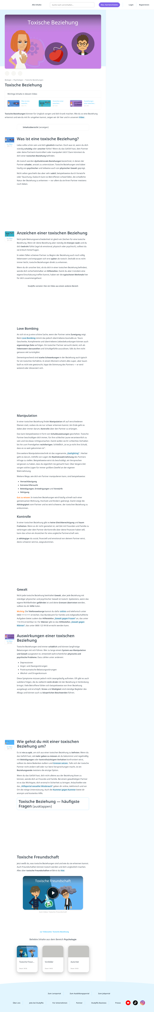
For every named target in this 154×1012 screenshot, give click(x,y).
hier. (63, 870)
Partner (77, 1003)
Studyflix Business (96, 1003)
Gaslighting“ (73, 453)
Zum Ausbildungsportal (77, 993)
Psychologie (18, 80)
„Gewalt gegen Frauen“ (65, 618)
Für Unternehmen (58, 1003)
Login (129, 4)
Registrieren (144, 5)
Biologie (8, 80)
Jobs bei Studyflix (34, 1003)
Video (82, 117)
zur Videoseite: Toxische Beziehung (53, 932)
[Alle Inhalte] (36, 5)
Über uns (14, 1003)
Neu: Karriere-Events (109, 5)
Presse (116, 1003)
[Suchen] (91, 4)
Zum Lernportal (52, 993)
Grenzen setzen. (61, 763)
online (63, 611)
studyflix (16, 5)
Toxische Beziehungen (34, 80)
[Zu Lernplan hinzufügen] (7, 73)
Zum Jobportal (102, 993)
